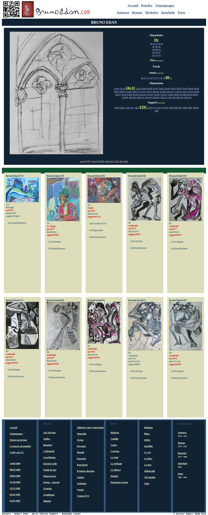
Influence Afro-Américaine (90, 427)
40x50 (173, 88)
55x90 (123, 94)
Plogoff (80, 452)
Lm (153, 55)
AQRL (122, 107)
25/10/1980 (15, 482)
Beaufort (47, 445)
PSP (180, 107)
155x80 (163, 91)
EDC (144, 107)
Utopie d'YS (83, 496)
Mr (156, 49)
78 (161, 78)
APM (116, 107)
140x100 (132, 97)
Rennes (137, 12)
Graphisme (48, 494)
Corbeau (115, 451)
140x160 (148, 97)
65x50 (184, 88)
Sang (146, 483)
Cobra (114, 445)
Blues (147, 433)
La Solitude (116, 463)
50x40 (167, 88)
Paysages (81, 446)
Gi (154, 43)
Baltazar (115, 432)
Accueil (132, 5)
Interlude (168, 12)
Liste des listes (121, 161)
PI (165, 107)
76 (156, 78)
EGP (150, 107)
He (154, 52)
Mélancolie (149, 471)
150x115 (170, 91)
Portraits (81, 458)
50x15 (118, 94)
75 (153, 78)
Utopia (80, 489)
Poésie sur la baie (18, 440)
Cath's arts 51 (17, 452)
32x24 (138, 88)
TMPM (195, 107)
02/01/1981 (15, 494)
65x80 (129, 94)
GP (162, 107)
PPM (171, 107)
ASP (128, 107)
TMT (156, 111)
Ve (157, 43)
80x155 (156, 91)
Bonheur (148, 427)
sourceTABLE (97, 161)
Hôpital (47, 501)
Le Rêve (148, 458)
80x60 (122, 91)
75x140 (156, 94)
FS (154, 107)
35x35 (190, 91)
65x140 (143, 94)
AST (132, 107)
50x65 (179, 88)
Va (160, 49)
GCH (158, 107)
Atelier (46, 438)
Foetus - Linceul (51, 482)
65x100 (136, 94)
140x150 (140, 97)
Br (153, 46)
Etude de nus (49, 470)
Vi (157, 55)
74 (150, 78)
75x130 (149, 94)
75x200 (170, 94)
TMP (190, 107)
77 (158, 78)
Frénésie (47, 488)
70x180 (128, 91)
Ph (151, 43)
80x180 (183, 94)
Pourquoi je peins (119, 482)
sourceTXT (85, 161)
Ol (160, 43)
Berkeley (151, 12)
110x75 (149, 91)
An (153, 49)
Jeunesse (122, 12)
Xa (159, 55)
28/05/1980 (15, 476)
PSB (176, 107)
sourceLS (109, 161)
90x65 (189, 94)
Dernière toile (50, 463)
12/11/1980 (15, 488)
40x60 (196, 88)
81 (171, 78)
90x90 (195, 94)
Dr (156, 40)
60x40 (190, 88)
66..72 (143, 78)
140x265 (156, 97)
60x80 (116, 91)
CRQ (137, 107)
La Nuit (114, 457)
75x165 (163, 94)
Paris (181, 12)
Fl (159, 52)
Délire (147, 440)
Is (162, 43)
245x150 (172, 97)
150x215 (164, 97)
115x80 (125, 97)
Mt (156, 46)
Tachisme (81, 483)
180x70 (135, 91)
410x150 (187, 97)
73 (148, 78)
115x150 (178, 91)
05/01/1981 (15, 500)
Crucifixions (49, 457)
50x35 (161, 88)
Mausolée (82, 433)
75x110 (142, 91)
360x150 (180, 97)
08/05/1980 (15, 469)
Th (159, 46)
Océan (80, 440)
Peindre (146, 5)
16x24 (116, 88)
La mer (148, 465)
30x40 (144, 88)
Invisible (148, 446)
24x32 (130, 88)
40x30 (149, 88)
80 (167, 77)
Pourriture (82, 465)
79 (164, 78)
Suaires (80, 477)
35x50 (155, 88)
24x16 (122, 88)
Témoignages (164, 5)
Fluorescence (49, 476)
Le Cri (147, 452)
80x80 (176, 94)
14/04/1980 (15, 463)
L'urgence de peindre (20, 446)
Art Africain (49, 432)
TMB (185, 107)
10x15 (185, 91)
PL (167, 107)
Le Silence (116, 470)
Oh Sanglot (150, 477)
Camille (114, 438)
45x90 (196, 91)
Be (157, 52)
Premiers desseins (86, 471)
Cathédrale (48, 451)
